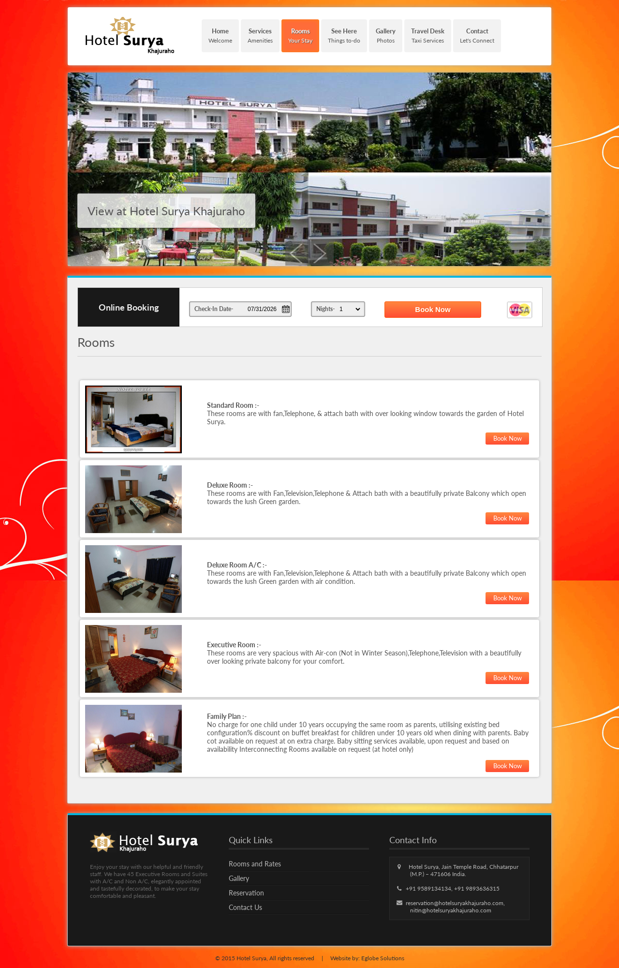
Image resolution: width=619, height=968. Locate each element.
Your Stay (300, 35)
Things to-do (344, 35)
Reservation (246, 893)
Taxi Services (427, 35)
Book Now (507, 438)
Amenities (260, 35)
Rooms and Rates (255, 864)
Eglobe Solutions (382, 958)
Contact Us (245, 907)
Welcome (220, 35)
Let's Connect (477, 35)
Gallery (239, 878)
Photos (386, 35)
